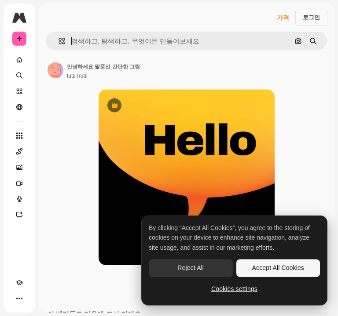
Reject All (190, 267)
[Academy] (19, 283)
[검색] (19, 75)
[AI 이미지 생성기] (19, 167)
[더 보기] (19, 298)
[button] (58, 41)
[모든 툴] (19, 136)
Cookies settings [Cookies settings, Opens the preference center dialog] (234, 288)
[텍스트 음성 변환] (19, 199)
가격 (283, 17)
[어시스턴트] (19, 215)
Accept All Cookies (278, 267)
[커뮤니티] (19, 107)
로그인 (311, 17)
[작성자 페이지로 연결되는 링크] (55, 70)
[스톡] (19, 91)
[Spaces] (19, 151)
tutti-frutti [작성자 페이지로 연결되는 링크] (77, 76)
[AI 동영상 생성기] (19, 183)
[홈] (19, 60)
